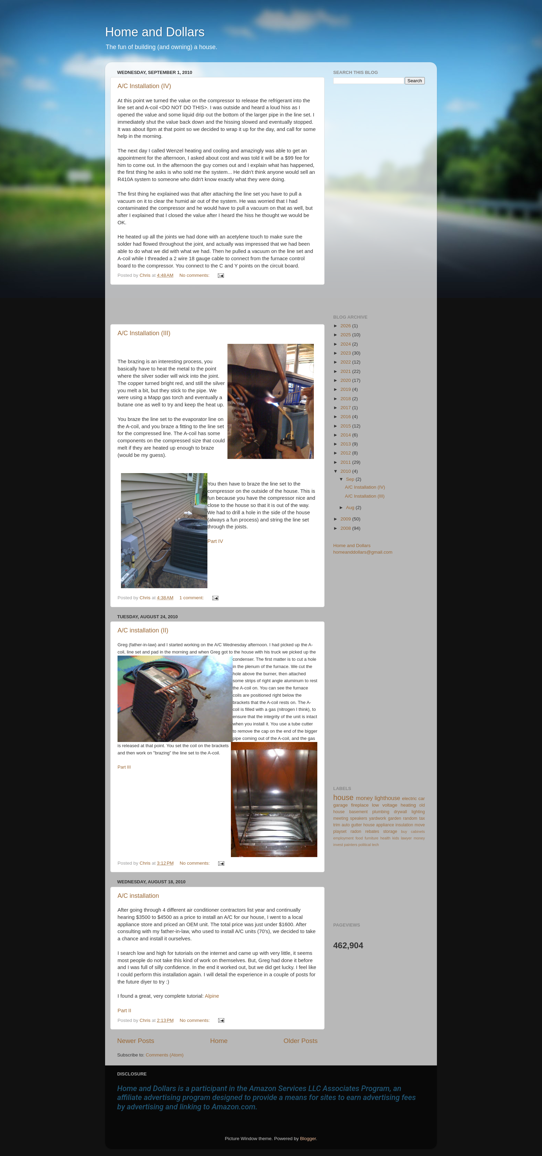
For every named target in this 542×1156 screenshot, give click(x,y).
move (419, 825)
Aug (351, 507)
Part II (124, 1010)
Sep (351, 479)
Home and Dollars (155, 32)
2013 (346, 444)
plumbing (380, 811)
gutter (356, 825)
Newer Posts (135, 1040)
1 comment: (192, 597)
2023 (346, 353)
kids (395, 838)
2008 (346, 528)
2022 (346, 362)
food (359, 838)
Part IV (215, 541)
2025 (346, 334)
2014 (346, 435)
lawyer (406, 838)
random (410, 818)
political (364, 845)
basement (358, 811)
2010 (346, 471)
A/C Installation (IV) (144, 86)
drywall (400, 811)
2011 (346, 462)
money (364, 798)
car (421, 798)
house (343, 797)
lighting (418, 811)
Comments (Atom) (165, 1055)
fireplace (360, 805)
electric (409, 798)
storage (390, 831)
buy (404, 831)
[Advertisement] (217, 304)
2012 (346, 452)
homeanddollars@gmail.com (362, 552)
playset (339, 831)
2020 (346, 380)
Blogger (308, 1138)
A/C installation (138, 895)
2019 (346, 389)
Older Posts (300, 1040)
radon (356, 831)
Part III (124, 767)
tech (375, 845)
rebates (372, 831)
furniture (372, 838)
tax (422, 818)
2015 (346, 426)
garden (394, 818)
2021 (346, 371)
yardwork (377, 818)
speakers (358, 818)
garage (340, 805)
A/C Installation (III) (144, 333)
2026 (346, 325)
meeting (340, 818)
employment (343, 838)
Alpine (212, 996)
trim (336, 825)
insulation (404, 825)
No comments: (195, 275)
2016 (346, 416)
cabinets (418, 831)
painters (350, 845)
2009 (346, 518)
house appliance (378, 825)
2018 (346, 398)
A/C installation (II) (143, 630)
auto (346, 825)
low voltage (384, 805)
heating (408, 805)
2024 (346, 344)
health (385, 838)
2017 (346, 407)
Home (218, 1040)
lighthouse (387, 798)
